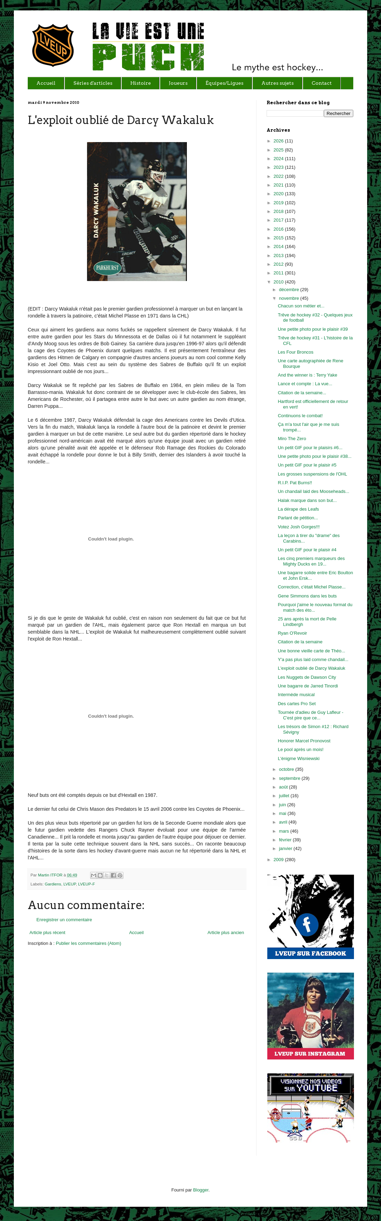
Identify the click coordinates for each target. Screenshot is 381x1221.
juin (283, 804)
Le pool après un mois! (300, 749)
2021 (279, 185)
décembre (289, 289)
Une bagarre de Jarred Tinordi (308, 685)
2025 (279, 149)
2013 (279, 255)
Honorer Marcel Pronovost (304, 740)
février (286, 839)
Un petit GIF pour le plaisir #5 (307, 465)
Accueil (136, 932)
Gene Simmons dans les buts (307, 596)
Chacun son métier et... (301, 305)
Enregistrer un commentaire (64, 919)
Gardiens (53, 884)
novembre (289, 298)
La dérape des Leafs (298, 509)
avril (283, 822)
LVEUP (69, 884)
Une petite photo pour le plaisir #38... (314, 456)
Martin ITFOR (50, 875)
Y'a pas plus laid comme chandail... (313, 659)
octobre (287, 769)
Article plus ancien (226, 932)
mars (285, 831)
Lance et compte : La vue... (305, 383)
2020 (279, 193)
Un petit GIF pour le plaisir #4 (307, 549)
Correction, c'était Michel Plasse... (311, 586)
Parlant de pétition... (298, 517)
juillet (285, 795)
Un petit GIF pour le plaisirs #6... (310, 447)
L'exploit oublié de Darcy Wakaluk (311, 668)
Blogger (200, 1190)
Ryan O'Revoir (292, 633)
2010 (279, 281)
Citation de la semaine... (302, 392)
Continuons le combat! (300, 415)
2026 (279, 140)
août (284, 787)
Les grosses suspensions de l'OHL (312, 474)
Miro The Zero (292, 438)
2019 (279, 202)
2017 (279, 220)
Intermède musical (296, 694)
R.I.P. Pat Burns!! (295, 482)
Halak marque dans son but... (307, 500)
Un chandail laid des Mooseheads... (313, 491)
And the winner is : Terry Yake (307, 375)
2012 (279, 264)
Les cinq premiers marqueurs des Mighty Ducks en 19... (311, 561)
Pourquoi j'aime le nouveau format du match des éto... (315, 607)
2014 (279, 246)
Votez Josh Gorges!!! (299, 526)
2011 (279, 272)
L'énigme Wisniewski (298, 758)
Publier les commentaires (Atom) (88, 943)
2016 (279, 229)
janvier (286, 848)
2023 (279, 167)
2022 (279, 176)
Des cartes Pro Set (296, 703)
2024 (279, 158)
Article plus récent (47, 932)
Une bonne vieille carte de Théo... (311, 650)
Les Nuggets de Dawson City (307, 677)
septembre (290, 778)
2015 (279, 237)
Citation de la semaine (300, 641)
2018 (279, 211)
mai (283, 813)
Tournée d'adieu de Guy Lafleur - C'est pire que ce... (310, 715)
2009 (279, 859)
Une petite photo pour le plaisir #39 (313, 329)
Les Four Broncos (295, 352)
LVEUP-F (86, 884)
